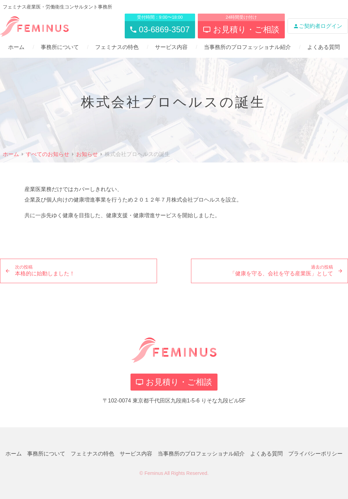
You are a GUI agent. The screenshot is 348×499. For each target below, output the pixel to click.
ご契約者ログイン (317, 26)
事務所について (60, 47)
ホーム (16, 47)
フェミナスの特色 (117, 47)
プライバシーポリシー (315, 454)
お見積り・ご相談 (174, 381)
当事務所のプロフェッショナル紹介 (247, 47)
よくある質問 (323, 47)
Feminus (153, 473)
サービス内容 (171, 47)
